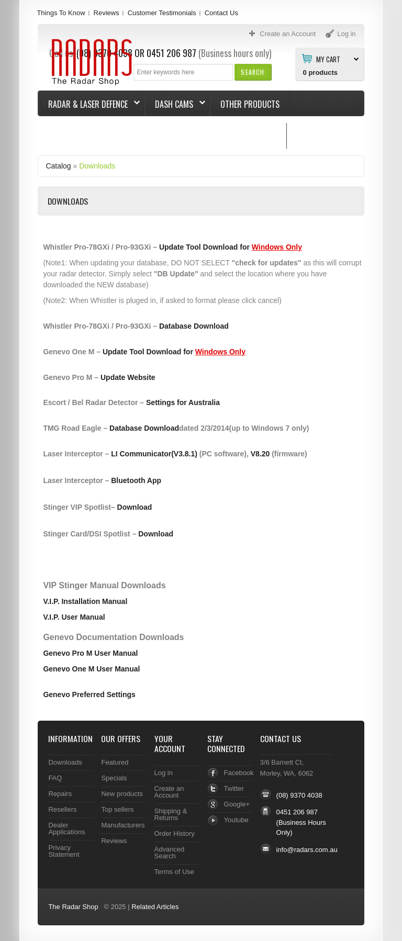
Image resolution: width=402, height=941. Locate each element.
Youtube (236, 820)
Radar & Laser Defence (89, 104)
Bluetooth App (136, 480)
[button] (252, 72)
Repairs (60, 794)
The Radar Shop (73, 907)
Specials (114, 778)
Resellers (62, 809)
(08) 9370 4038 (299, 795)
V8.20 (260, 454)
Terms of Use (174, 872)
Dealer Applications (66, 828)
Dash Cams (175, 104)
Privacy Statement (63, 851)
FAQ (55, 778)
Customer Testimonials (162, 13)
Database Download (194, 326)
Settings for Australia (183, 402)
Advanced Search (169, 852)
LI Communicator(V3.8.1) (154, 454)
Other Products (250, 104)
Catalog (58, 166)
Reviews (106, 13)
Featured (114, 762)
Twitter (234, 788)
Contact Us (221, 13)
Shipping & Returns (170, 814)
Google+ (237, 804)
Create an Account (169, 792)
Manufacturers (122, 825)
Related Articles (154, 907)
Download (134, 507)
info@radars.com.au (307, 850)
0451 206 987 (297, 812)
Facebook (239, 773)
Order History (174, 833)
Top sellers (117, 809)
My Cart (328, 58)
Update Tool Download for (230, 247)
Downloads (97, 166)
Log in (163, 773)
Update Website (127, 377)
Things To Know (61, 13)
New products (121, 794)
